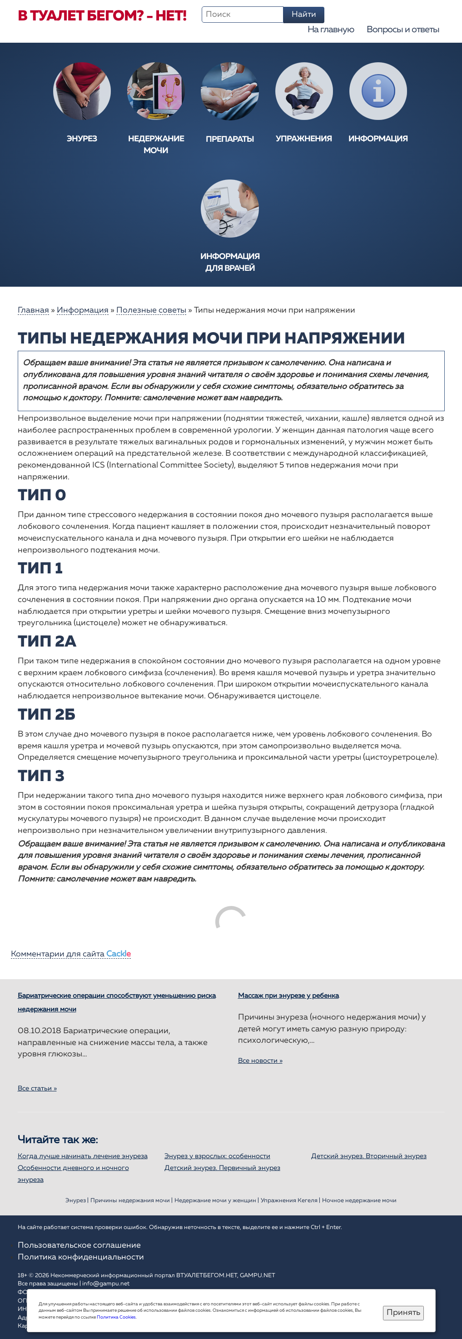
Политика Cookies (116, 1317)
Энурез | (77, 1201)
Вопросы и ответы (403, 29)
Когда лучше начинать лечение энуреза (83, 1156)
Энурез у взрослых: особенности (217, 1156)
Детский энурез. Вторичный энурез (369, 1156)
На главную (331, 29)
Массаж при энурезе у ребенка (288, 995)
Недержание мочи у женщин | (216, 1201)
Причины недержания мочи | (131, 1201)
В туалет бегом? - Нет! (102, 16)
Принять (403, 1313)
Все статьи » (37, 1088)
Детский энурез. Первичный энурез (222, 1168)
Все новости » (260, 1060)
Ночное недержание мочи (359, 1201)
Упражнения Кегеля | (290, 1201)
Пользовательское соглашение (79, 1245)
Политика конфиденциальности (81, 1257)
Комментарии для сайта (71, 954)
